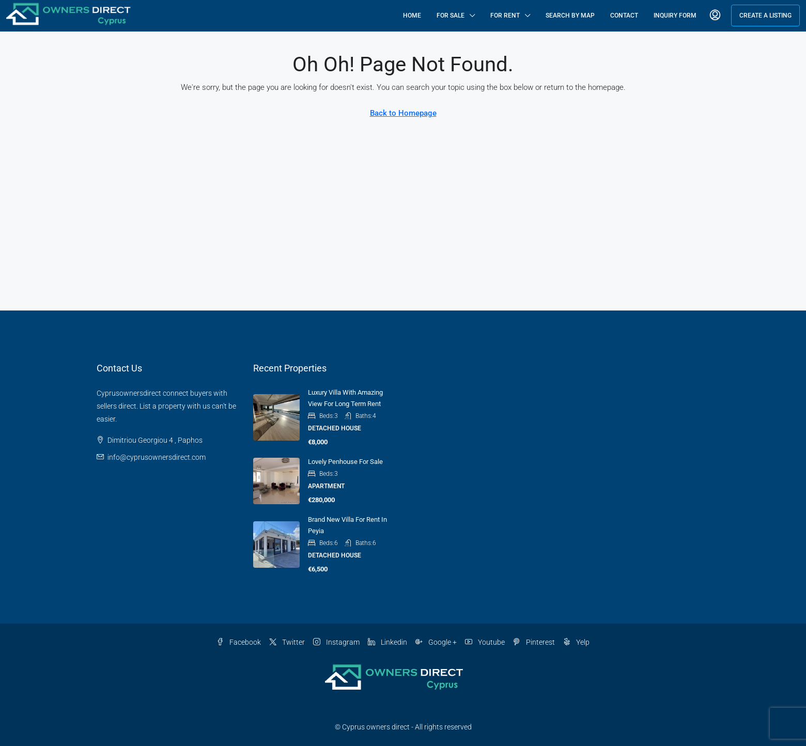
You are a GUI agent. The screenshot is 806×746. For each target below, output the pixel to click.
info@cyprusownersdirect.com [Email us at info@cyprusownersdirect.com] (156, 457)
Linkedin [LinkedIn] (387, 642)
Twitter (287, 642)
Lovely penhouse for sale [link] (345, 461)
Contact (624, 15)
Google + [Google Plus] (436, 642)
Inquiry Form (675, 15)
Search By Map (570, 15)
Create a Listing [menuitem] (765, 15)
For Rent (505, 15)
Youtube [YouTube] (485, 642)
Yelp (576, 642)
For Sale (450, 15)
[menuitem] (715, 15)
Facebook (238, 642)
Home (412, 15)
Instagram (336, 642)
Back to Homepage (403, 113)
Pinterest (534, 642)
